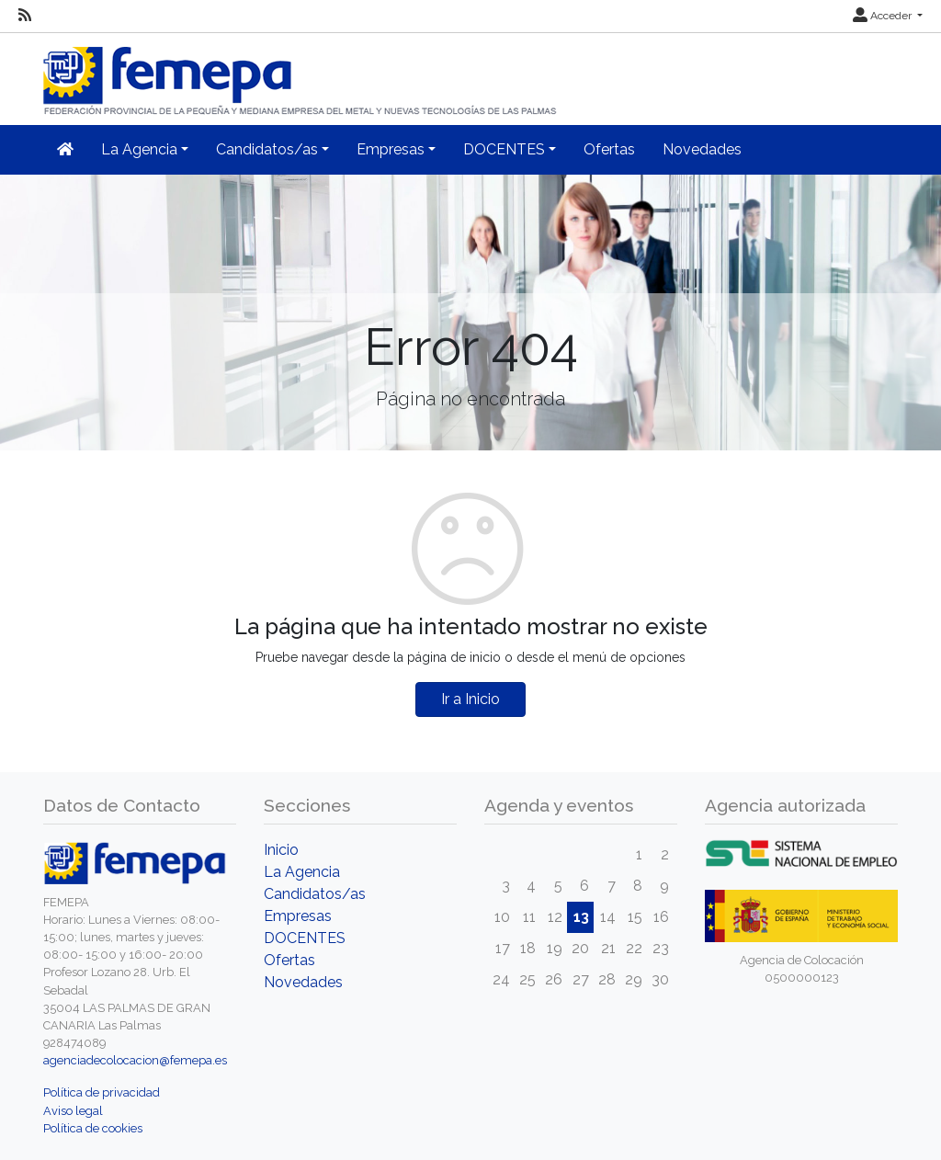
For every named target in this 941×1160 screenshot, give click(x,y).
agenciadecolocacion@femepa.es (135, 1060)
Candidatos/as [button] (267, 149)
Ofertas (609, 149)
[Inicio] (301, 73)
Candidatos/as (315, 894)
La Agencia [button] (139, 149)
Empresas (298, 916)
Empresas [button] (391, 149)
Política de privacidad (101, 1092)
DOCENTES (305, 938)
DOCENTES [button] (504, 149)
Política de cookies (92, 1128)
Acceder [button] (883, 15)
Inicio (281, 850)
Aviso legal (73, 1111)
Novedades (702, 149)
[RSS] (24, 15)
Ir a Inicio (470, 699)
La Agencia (302, 872)
